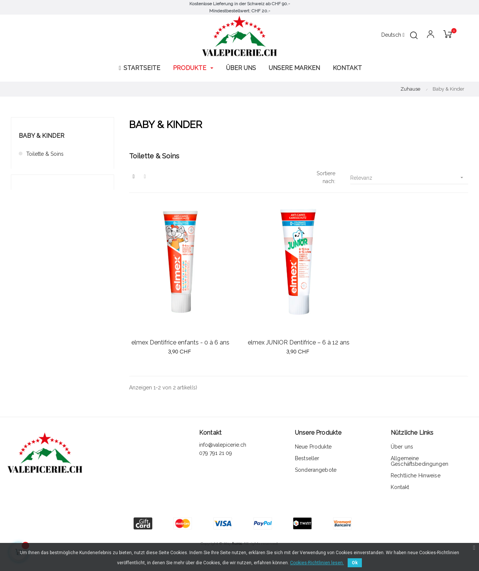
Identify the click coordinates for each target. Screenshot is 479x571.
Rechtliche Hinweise (415, 476)
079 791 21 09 (216, 453)
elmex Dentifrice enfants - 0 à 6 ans (180, 342)
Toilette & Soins (45, 154)
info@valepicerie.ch (222, 445)
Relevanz (409, 177)
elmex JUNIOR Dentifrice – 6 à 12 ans (299, 342)
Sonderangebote (315, 470)
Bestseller (307, 458)
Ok (355, 562)
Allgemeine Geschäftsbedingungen (419, 461)
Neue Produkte (313, 447)
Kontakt (400, 487)
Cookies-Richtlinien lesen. (317, 562)
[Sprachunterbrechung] (393, 35)
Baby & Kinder (41, 135)
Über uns (402, 447)
